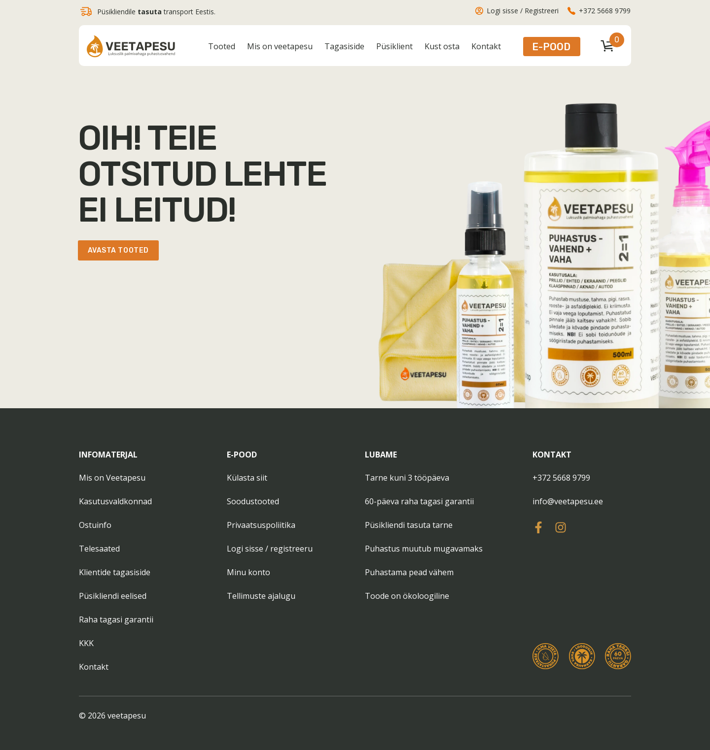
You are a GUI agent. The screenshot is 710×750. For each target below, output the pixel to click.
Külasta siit (247, 477)
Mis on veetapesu (280, 46)
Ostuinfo (95, 525)
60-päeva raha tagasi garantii (419, 501)
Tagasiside (344, 46)
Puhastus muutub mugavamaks (424, 548)
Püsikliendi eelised (112, 595)
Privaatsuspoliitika (261, 525)
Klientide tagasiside (114, 572)
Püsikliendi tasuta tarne (409, 525)
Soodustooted (253, 501)
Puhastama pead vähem (409, 572)
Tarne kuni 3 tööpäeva (407, 477)
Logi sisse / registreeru (270, 548)
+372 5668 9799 (561, 477)
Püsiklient (394, 46)
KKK (86, 643)
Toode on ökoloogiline (407, 595)
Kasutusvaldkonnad (115, 501)
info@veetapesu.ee (567, 501)
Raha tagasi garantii (116, 619)
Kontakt (486, 46)
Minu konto (248, 572)
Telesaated (99, 548)
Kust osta (442, 46)
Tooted (221, 46)
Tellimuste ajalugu (261, 595)
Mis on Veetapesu (112, 477)
